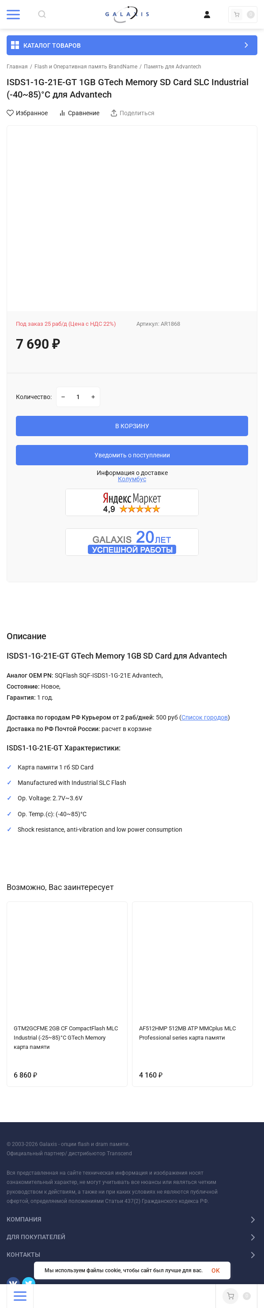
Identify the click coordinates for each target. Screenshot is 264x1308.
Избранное (27, 113)
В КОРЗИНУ (132, 426)
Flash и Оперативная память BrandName (85, 66)
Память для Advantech (172, 66)
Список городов (204, 717)
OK (215, 1270)
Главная (17, 66)
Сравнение (79, 113)
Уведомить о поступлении (132, 455)
